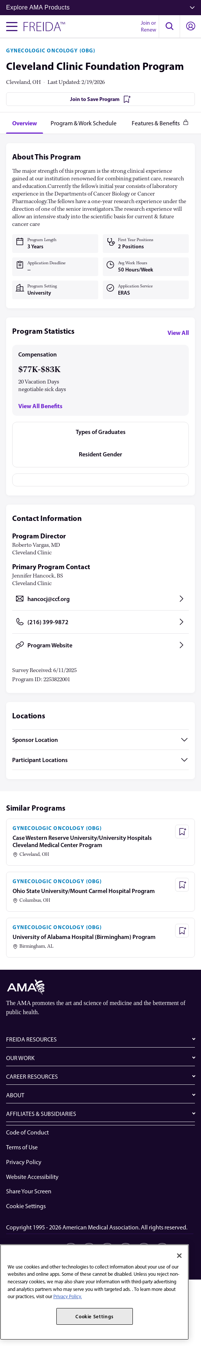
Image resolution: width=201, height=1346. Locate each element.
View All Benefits (40, 406)
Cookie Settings (26, 1206)
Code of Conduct (27, 1132)
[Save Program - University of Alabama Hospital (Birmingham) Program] (182, 930)
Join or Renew (148, 26)
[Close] (179, 1255)
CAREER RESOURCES (32, 1076)
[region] (94, 1292)
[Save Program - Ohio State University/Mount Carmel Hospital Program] (182, 885)
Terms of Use (22, 1147)
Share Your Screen (28, 1191)
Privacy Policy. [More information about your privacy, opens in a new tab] (67, 1296)
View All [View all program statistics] (178, 332)
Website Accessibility (32, 1176)
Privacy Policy (23, 1162)
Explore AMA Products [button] (100, 7)
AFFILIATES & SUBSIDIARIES (41, 1113)
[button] (169, 26)
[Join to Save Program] (100, 99)
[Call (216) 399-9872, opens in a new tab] (100, 622)
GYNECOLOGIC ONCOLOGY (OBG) (50, 50)
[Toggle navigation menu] (12, 26)
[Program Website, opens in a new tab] (100, 645)
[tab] (24, 123)
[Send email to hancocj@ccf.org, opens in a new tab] (100, 598)
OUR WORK (20, 1058)
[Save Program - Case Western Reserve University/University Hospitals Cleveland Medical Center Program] (182, 831)
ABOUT (15, 1095)
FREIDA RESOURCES (31, 1039)
